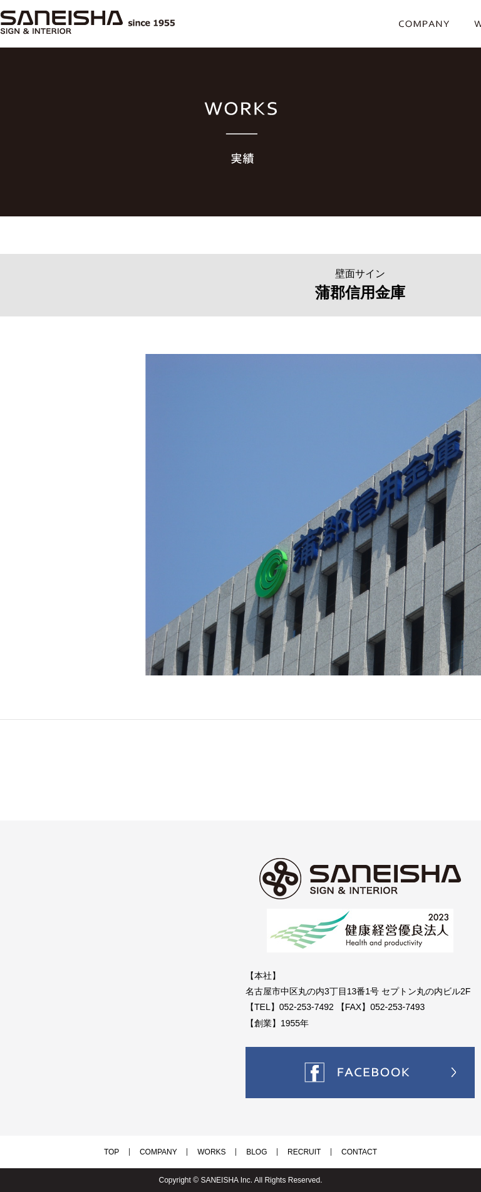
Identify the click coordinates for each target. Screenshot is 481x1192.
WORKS (216, 1152)
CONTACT (335, 1152)
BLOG (251, 1152)
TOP (135, 1152)
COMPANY (173, 1152)
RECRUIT (289, 1152)
